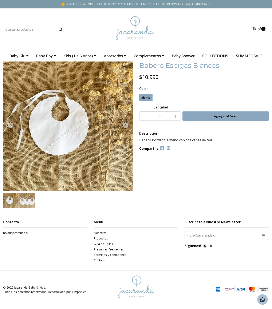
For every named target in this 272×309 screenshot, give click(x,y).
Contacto (100, 260)
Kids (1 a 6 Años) (78, 55)
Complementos (147, 55)
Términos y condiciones (110, 255)
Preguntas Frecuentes (109, 249)
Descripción (148, 133)
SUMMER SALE (249, 55)
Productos (101, 238)
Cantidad (160, 107)
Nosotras (100, 233)
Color (143, 88)
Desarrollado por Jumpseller (67, 292)
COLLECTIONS (215, 55)
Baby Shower (183, 55)
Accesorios (113, 55)
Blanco (145, 97)
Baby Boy (44, 55)
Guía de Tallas (103, 244)
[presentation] (10, 125)
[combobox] (47, 29)
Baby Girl (17, 55)
